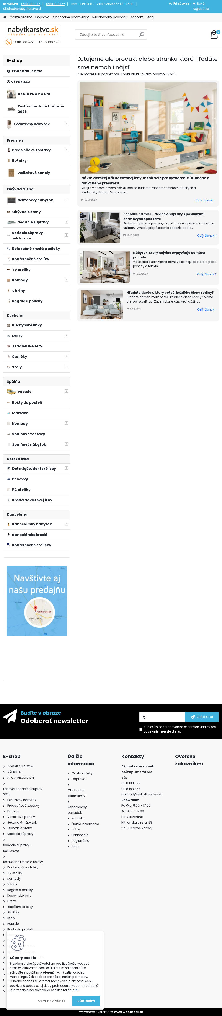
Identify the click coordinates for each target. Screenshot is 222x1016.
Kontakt (137, 17)
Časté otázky (21, 17)
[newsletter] (202, 717)
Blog (150, 17)
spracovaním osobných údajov (186, 727)
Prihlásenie (181, 3)
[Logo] (33, 35)
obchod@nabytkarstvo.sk (22, 9)
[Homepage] (4, 17)
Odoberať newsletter (54, 720)
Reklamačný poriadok (109, 17)
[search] (141, 36)
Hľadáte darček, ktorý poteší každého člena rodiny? (170, 292)
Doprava (42, 17)
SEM (169, 74)
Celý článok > (205, 200)
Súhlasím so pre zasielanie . (180, 729)
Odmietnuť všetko (51, 1001)
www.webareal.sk (128, 1012)
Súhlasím (86, 1000)
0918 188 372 (55, 4)
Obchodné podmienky (71, 17)
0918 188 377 (30, 4)
